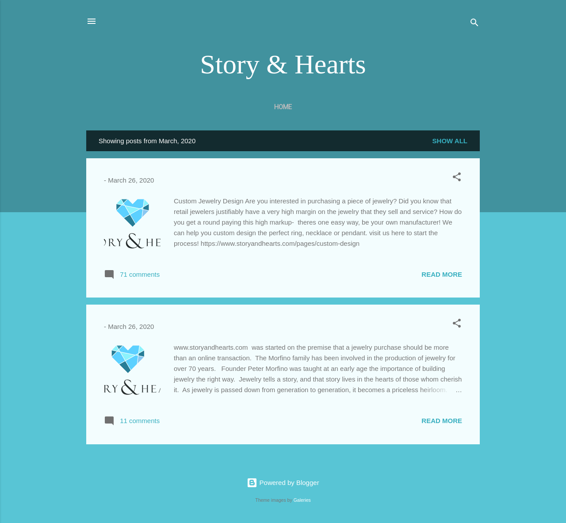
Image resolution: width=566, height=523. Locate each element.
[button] (456, 178)
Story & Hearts (283, 64)
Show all (449, 141)
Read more (441, 274)
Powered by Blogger (283, 482)
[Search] (474, 24)
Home (283, 107)
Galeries (302, 500)
